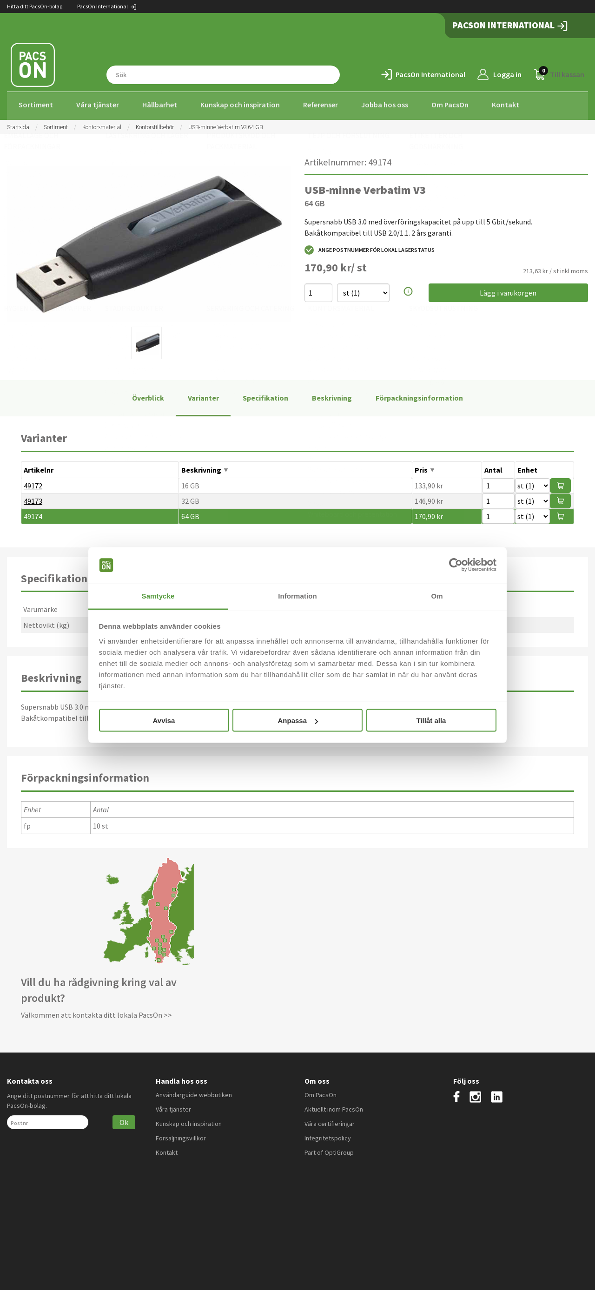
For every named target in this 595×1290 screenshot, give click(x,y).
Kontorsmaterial (101, 124)
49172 (33, 482)
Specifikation (265, 395)
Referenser (320, 104)
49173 (33, 498)
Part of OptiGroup (329, 1149)
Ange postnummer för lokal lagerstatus (369, 247)
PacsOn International (107, 6)
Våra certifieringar (329, 1121)
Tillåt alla (431, 720)
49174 (33, 513)
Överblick (148, 395)
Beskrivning (332, 395)
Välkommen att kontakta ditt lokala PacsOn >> (96, 1012)
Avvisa (164, 720)
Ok (123, 1119)
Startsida (18, 124)
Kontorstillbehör (155, 124)
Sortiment (36, 104)
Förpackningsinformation (419, 395)
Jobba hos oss (384, 104)
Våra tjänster (97, 104)
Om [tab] (437, 595)
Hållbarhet (159, 104)
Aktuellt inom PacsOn (333, 1106)
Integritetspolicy (327, 1135)
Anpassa (298, 720)
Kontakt (505, 104)
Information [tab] (297, 595)
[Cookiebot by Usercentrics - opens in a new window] (455, 565)
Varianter (203, 395)
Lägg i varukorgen (508, 290)
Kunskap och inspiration (240, 104)
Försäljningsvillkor (181, 1135)
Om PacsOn (450, 104)
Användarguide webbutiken (194, 1092)
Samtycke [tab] (158, 595)
